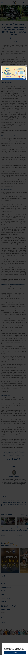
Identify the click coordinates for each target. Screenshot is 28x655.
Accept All (15, 652)
